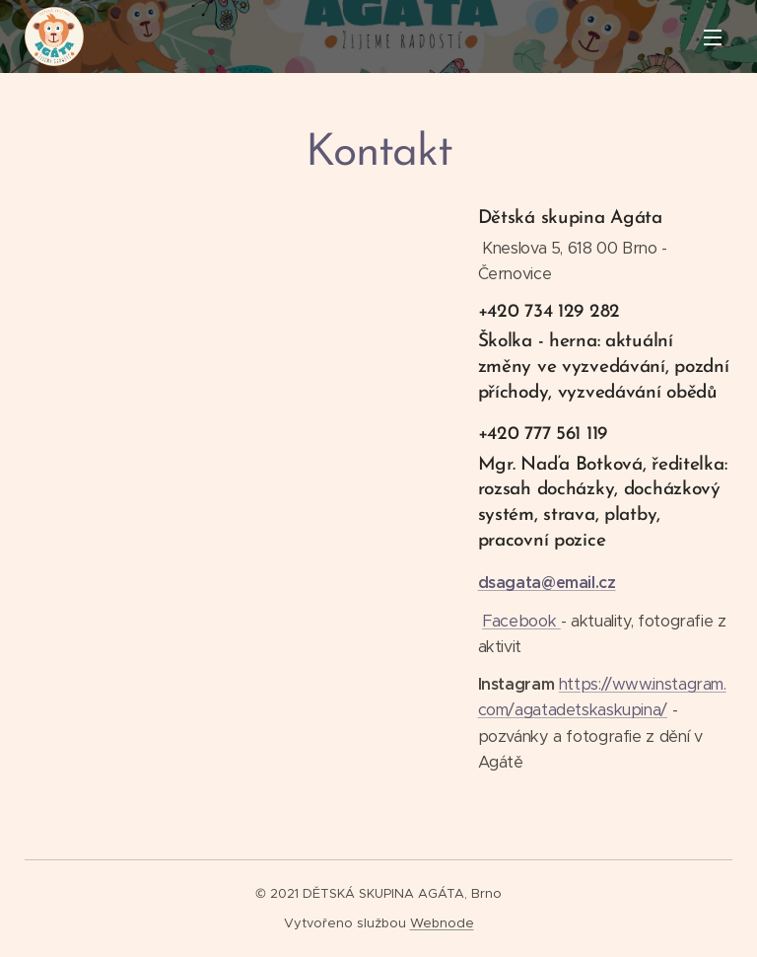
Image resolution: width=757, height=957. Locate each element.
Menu (713, 37)
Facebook (521, 620)
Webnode (442, 923)
